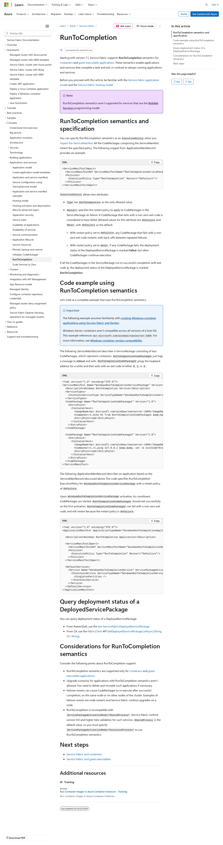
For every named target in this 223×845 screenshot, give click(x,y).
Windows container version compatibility (116, 340)
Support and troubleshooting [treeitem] (22, 336)
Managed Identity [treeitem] (19, 289)
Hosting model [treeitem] (20, 200)
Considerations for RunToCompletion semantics (192, 57)
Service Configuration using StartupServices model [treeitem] (27, 184)
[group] (111, 177)
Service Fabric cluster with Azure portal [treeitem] (30, 64)
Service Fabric (86, 25)
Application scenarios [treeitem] (21, 137)
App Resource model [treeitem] (21, 284)
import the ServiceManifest (76, 143)
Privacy (76, 834)
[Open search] (206, 5)
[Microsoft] (6, 4)
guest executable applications (96, 62)
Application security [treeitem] (23, 215)
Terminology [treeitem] (16, 152)
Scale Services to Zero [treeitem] (24, 264)
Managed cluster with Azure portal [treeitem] (28, 54)
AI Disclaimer (11, 834)
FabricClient (95, 631)
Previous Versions (31, 834)
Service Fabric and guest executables (89, 759)
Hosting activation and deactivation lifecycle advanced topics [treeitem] (32, 208)
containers (66, 62)
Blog (47, 834)
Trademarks (144, 834)
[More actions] (160, 26)
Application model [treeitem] (22, 167)
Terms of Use (127, 834)
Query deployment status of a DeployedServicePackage (189, 49)
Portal (184, 14)
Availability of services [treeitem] (24, 229)
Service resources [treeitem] (22, 244)
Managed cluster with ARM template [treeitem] (29, 59)
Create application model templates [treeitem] (31, 172)
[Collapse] (47, 26)
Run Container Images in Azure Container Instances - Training (93, 791)
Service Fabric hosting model (95, 85)
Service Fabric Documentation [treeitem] (23, 40)
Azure (73, 25)
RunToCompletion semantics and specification (191, 34)
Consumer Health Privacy (100, 834)
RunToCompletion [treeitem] (22, 259)
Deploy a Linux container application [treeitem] (29, 88)
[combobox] (28, 33)
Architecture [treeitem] (16, 142)
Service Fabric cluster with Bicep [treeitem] (27, 69)
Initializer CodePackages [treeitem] (25, 254)
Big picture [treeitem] (15, 132)
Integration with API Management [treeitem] (28, 279)
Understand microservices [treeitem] (23, 127)
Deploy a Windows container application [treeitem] (25, 96)
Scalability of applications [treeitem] (26, 224)
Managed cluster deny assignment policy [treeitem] (28, 305)
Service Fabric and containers (84, 754)
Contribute (62, 834)
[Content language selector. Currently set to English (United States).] (20, 826)
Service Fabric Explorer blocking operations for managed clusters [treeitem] (27, 315)
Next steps (178, 63)
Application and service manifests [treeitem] (30, 177)
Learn (63, 25)
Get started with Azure (205, 14)
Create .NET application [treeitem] (22, 83)
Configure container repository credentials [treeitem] (26, 296)
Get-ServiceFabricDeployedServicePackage (123, 626)
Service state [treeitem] (19, 219)
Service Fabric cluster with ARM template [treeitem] (27, 77)
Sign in (215, 4)
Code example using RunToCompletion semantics (193, 42)
